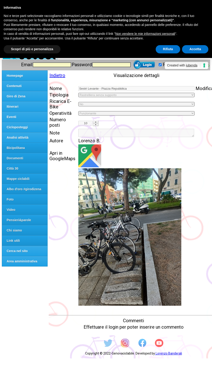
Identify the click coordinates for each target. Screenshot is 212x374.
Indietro (57, 75)
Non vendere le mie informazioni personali (145, 34)
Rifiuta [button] (168, 49)
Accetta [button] (195, 49)
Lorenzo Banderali (168, 355)
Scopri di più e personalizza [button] (32, 49)
